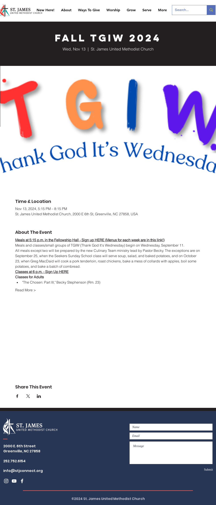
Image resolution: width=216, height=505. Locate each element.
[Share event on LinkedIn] (39, 396)
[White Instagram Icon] (6, 481)
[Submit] (197, 469)
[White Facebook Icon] (22, 481)
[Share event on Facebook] (17, 396)
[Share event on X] (28, 396)
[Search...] (186, 10)
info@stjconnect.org (23, 470)
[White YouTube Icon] (14, 481)
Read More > (25, 290)
